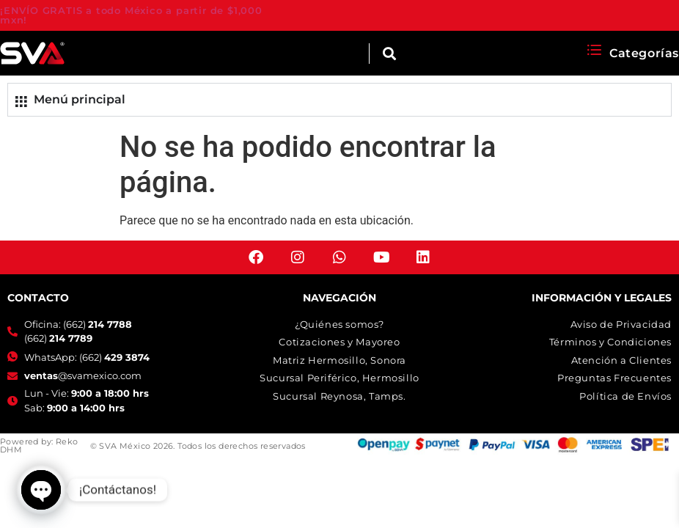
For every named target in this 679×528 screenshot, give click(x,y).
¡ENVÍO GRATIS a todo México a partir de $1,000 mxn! (131, 15)
